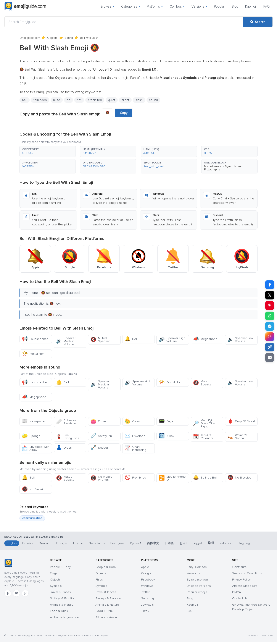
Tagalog (244, 543)
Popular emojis (197, 592)
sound (153, 100)
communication (32, 518)
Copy (124, 113)
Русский (135, 543)
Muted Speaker (100, 339)
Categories (130, 6)
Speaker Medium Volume (65, 341)
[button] (47, 151)
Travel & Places (60, 592)
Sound (69, 38)
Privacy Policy (241, 579)
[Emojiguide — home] (25, 6)
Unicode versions (199, 586)
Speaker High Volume (172, 339)
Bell (131, 339)
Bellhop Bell (205, 477)
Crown (133, 421)
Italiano (78, 543)
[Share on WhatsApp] (269, 316)
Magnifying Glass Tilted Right (204, 423)
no (68, 100)
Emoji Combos (197, 567)
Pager (166, 421)
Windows (147, 586)
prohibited (95, 100)
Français (62, 543)
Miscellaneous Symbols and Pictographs (223, 168)
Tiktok (145, 611)
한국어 (183, 543)
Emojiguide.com (29, 38)
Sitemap (253, 635)
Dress (64, 448)
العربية (198, 543)
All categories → (106, 617)
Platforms (155, 6)
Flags (53, 573)
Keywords (193, 573)
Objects (52, 38)
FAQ (266, 6)
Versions (199, 6)
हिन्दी (211, 543)
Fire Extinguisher (68, 436)
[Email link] (269, 357)
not (79, 100)
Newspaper (33, 421)
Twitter (145, 592)
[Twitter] (16, 593)
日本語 (169, 543)
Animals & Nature (62, 604)
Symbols (56, 586)
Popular (219, 6)
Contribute (239, 567)
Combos (177, 6)
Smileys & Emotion (63, 598)
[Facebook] (7, 593)
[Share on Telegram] (269, 326)
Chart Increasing (135, 448)
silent (125, 100)
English (12, 543)
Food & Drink (59, 611)
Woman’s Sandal (237, 436)
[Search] (257, 22)
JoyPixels (147, 604)
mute (56, 100)
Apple (145, 567)
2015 (23, 84)
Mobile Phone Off (172, 478)
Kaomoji (250, 6)
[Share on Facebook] (269, 284)
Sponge (31, 436)
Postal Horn (33, 354)
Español (27, 543)
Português (117, 543)
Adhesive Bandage (66, 422)
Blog (235, 6)
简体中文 (153, 543)
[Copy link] (269, 347)
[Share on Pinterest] (269, 305)
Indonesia (226, 543)
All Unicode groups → (64, 617)
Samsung (147, 598)
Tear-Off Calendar (203, 436)
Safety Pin (101, 436)
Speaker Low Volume (240, 339)
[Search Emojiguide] (124, 22)
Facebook (148, 579)
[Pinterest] (25, 593)
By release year (198, 579)
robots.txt (267, 635)
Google (146, 573)
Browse (107, 6)
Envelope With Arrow (35, 448)
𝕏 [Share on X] (269, 295)
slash (139, 100)
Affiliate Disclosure (245, 586)
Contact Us (239, 598)
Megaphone (205, 339)
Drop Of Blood (241, 421)
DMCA (236, 592)
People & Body (60, 567)
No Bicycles (239, 477)
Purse (98, 421)
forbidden (40, 100)
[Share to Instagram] (269, 336)
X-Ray (166, 436)
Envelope (135, 436)
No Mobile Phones (101, 478)
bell (24, 100)
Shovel (99, 448)
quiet (111, 100)
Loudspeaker (35, 339)
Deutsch (44, 543)
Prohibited (135, 477)
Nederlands (97, 543)
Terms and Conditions (247, 573)
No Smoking (34, 489)
